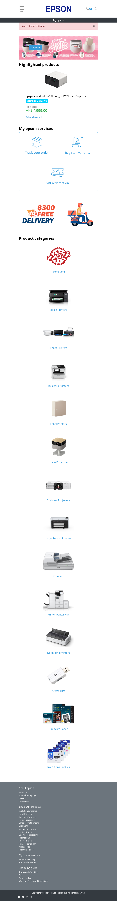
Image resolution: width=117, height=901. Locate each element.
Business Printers (27, 817)
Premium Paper (26, 849)
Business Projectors (28, 834)
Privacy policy (25, 878)
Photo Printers (25, 840)
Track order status (27, 862)
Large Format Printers (29, 822)
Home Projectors (27, 819)
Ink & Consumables (28, 810)
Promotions (24, 837)
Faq (20, 875)
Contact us (24, 801)
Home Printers (25, 831)
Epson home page (27, 795)
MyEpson (58, 20)
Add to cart (34, 117)
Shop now (35, 47)
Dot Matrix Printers (27, 828)
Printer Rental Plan (27, 843)
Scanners (23, 825)
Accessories (24, 846)
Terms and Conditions (29, 872)
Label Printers (25, 814)
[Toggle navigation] (95, 9)
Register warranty (27, 859)
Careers (22, 798)
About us (23, 792)
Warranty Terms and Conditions (33, 881)
